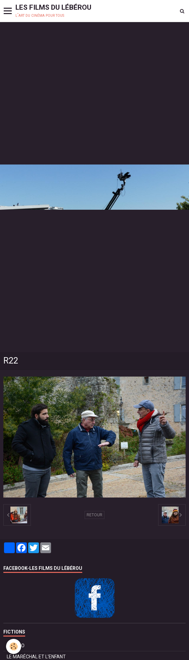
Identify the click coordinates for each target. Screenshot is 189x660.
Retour (94, 515)
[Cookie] (13, 646)
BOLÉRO (16, 645)
